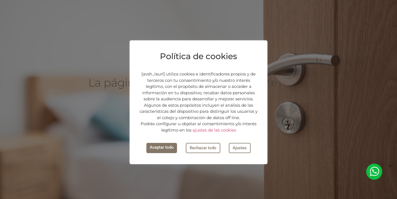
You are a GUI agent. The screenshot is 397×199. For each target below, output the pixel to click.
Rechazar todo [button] (203, 147)
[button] (391, 166)
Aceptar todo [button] (162, 147)
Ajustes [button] (240, 147)
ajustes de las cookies (214, 130)
